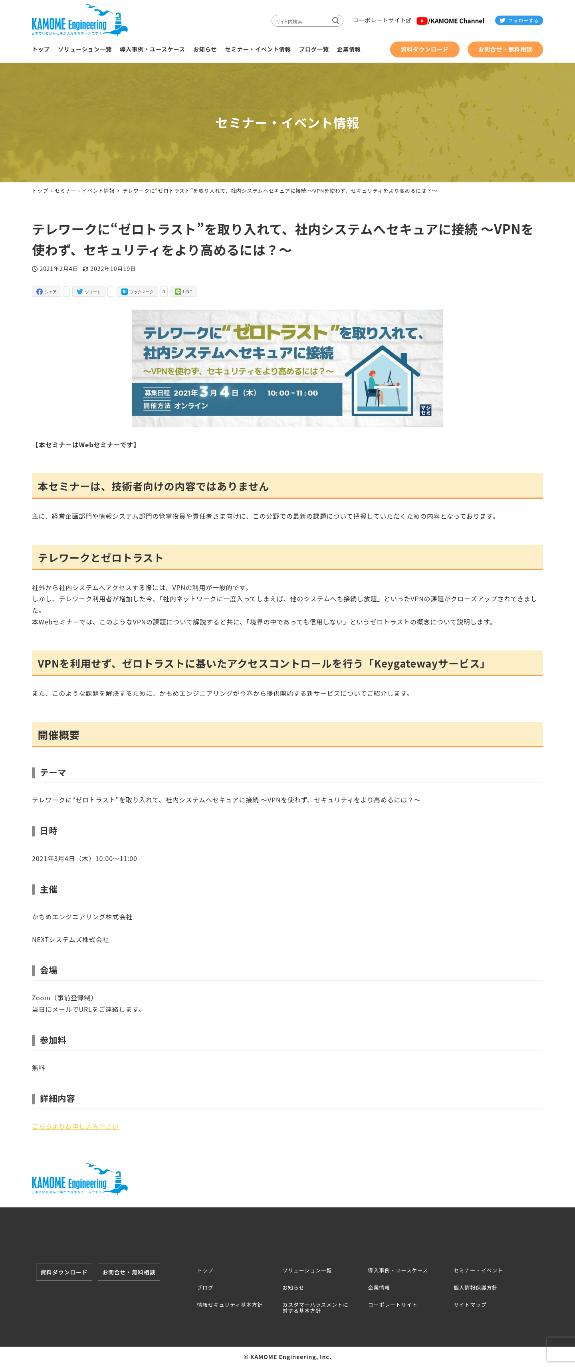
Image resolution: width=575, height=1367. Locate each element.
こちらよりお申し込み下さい (75, 1126)
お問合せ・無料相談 (134, 1272)
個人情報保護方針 (476, 1288)
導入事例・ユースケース (398, 1271)
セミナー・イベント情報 (85, 190)
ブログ (205, 1288)
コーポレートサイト (393, 1305)
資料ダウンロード (69, 1272)
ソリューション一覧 (307, 1271)
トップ (205, 1271)
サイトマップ (470, 1305)
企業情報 (379, 1288)
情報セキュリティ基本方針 (230, 1305)
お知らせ (293, 1288)
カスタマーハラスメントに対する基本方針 (315, 1308)
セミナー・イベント (478, 1271)
